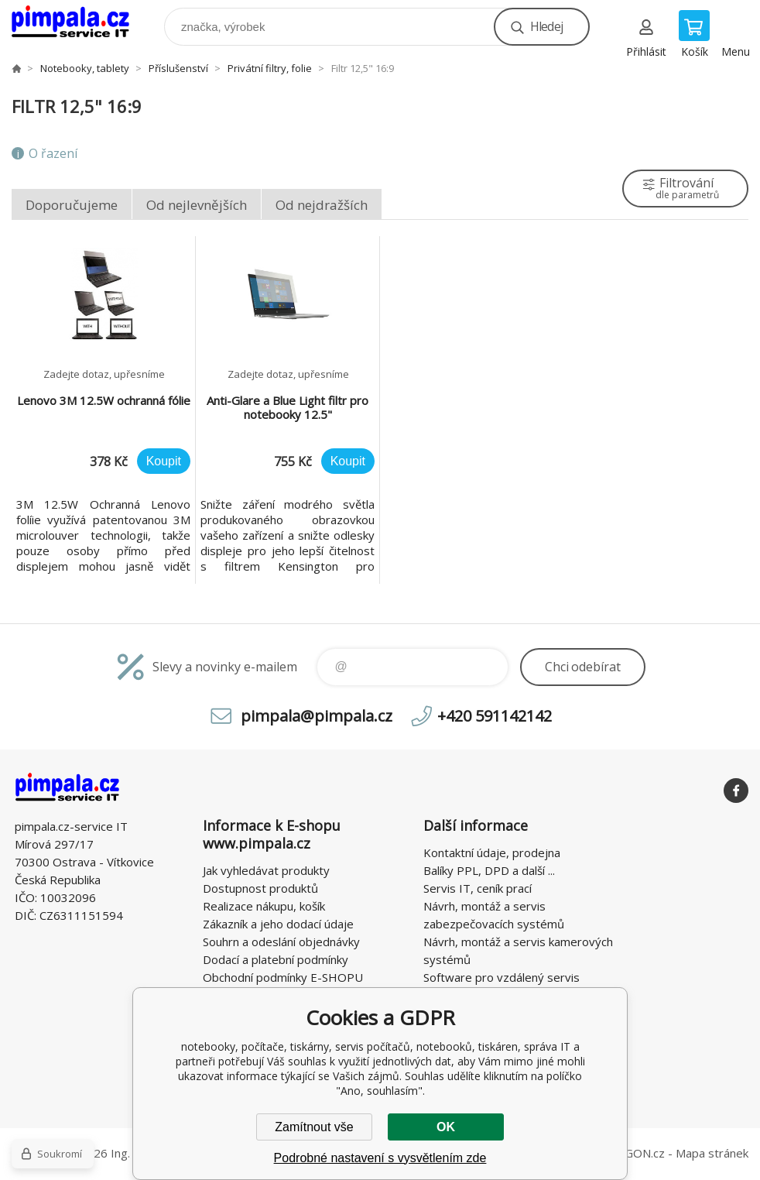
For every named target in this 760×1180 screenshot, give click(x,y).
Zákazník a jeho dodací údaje (278, 923)
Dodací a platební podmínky (275, 959)
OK (445, 1127)
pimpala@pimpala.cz (316, 715)
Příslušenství (178, 68)
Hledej (546, 26)
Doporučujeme (72, 205)
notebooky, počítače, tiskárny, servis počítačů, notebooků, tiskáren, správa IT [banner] (80, 23)
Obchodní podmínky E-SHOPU (283, 977)
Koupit (163, 461)
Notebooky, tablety (84, 68)
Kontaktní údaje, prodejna (491, 852)
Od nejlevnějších (196, 205)
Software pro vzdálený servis (501, 977)
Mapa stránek (712, 1153)
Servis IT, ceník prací (477, 888)
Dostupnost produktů (260, 888)
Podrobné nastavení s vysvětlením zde (380, 1158)
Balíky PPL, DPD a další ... (489, 870)
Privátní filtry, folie (270, 68)
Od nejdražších (322, 205)
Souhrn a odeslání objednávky (281, 941)
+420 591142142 (494, 715)
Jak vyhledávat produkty (266, 870)
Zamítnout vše (314, 1127)
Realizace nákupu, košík (264, 906)
